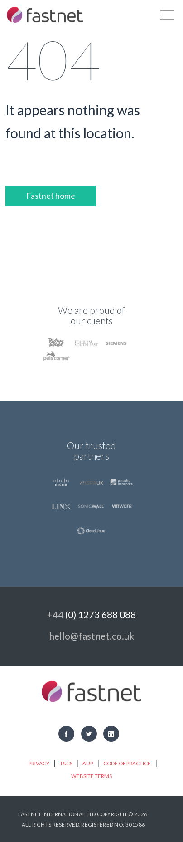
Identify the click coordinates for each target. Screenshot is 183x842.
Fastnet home (50, 196)
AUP (87, 763)
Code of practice (127, 763)
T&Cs (66, 763)
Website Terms (91, 776)
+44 (91, 614)
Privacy (39, 763)
